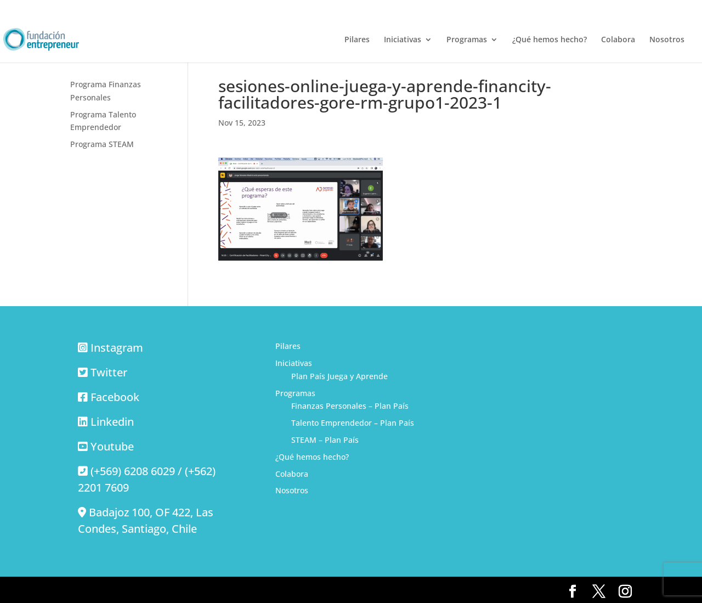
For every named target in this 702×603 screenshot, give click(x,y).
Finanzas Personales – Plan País (350, 406)
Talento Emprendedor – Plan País (352, 423)
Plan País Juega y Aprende (339, 376)
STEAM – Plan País (325, 440)
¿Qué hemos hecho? (549, 40)
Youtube (112, 446)
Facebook (114, 397)
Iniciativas (402, 40)
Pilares (357, 40)
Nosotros (666, 40)
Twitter (108, 372)
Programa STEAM (102, 144)
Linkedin (112, 421)
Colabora (618, 40)
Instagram (116, 347)
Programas (466, 40)
